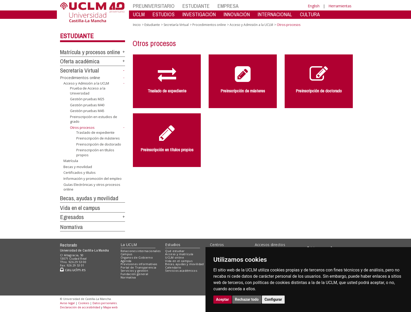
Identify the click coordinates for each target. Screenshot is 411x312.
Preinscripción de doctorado (98, 144)
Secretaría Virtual (79, 70)
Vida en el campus (80, 208)
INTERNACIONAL (275, 14)
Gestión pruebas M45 (87, 110)
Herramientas (339, 5)
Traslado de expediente (95, 132)
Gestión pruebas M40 (87, 105)
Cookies (83, 303)
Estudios (172, 244)
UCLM (139, 14)
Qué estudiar (175, 251)
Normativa (71, 227)
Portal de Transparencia (138, 267)
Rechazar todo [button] (247, 299)
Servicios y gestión (134, 270)
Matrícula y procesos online (90, 52)
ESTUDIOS (164, 14)
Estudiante (77, 36)
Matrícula (70, 160)
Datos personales (105, 303)
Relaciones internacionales (141, 251)
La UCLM (129, 244)
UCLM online (174, 257)
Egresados (72, 217)
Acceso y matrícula (179, 254)
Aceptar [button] (222, 299)
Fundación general (134, 274)
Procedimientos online (80, 77)
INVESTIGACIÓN (199, 14)
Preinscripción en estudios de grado (93, 119)
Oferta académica (80, 61)
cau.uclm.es (73, 269)
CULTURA (310, 14)
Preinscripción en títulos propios (95, 152)
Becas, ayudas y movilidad (89, 198)
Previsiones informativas (139, 264)
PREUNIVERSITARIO (154, 5)
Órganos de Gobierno (137, 257)
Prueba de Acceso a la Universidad (87, 91)
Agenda (126, 261)
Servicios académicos (181, 270)
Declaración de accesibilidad (80, 307)
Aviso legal (67, 303)
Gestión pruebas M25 (87, 99)
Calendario (173, 267)
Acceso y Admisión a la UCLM (86, 83)
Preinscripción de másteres (98, 138)
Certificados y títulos (79, 172)
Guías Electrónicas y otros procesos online (91, 187)
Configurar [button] (273, 299)
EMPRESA (228, 5)
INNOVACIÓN (237, 14)
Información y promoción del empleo (92, 178)
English (314, 5)
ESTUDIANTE (196, 5)
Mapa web (110, 307)
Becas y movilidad (77, 166)
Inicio (137, 25)
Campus (126, 254)
